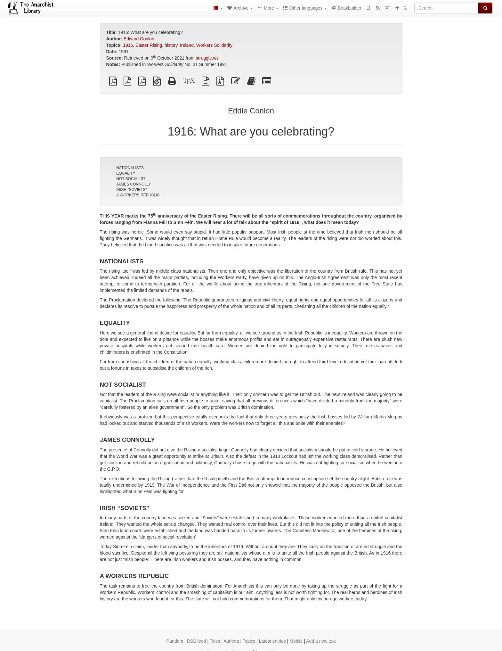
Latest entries (272, 641)
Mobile (296, 641)
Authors (231, 641)
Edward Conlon (139, 38)
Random (174, 641)
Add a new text (321, 641)
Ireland (187, 45)
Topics (249, 641)
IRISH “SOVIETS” (131, 189)
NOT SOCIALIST (130, 179)
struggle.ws (207, 58)
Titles (215, 641)
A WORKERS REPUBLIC (138, 195)
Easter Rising (148, 45)
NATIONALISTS (130, 168)
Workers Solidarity (214, 45)
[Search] (446, 8)
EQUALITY (125, 173)
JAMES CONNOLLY (133, 184)
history (171, 45)
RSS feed (196, 641)
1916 (128, 45)
